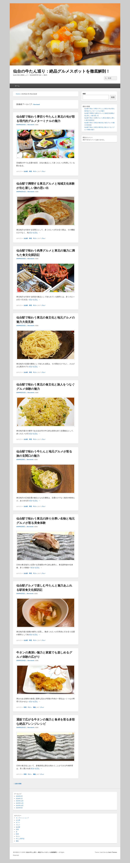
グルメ (43, 171)
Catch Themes (112, 852)
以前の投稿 (17, 783)
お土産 (18, 820)
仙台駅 (26, 171)
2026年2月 (19, 796)
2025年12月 (19, 801)
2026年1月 (19, 798)
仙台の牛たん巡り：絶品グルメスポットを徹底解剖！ (61, 71)
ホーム (17, 86)
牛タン (35, 171)
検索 (84, 94)
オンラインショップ (22, 818)
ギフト (18, 822)
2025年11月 (19, 803)
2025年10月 (19, 805)
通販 (34, 707)
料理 (30, 171)
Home (18, 94)
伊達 (17, 829)
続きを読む (34, 233)
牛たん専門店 (20, 838)
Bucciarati (36, 104)
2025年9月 (19, 808)
